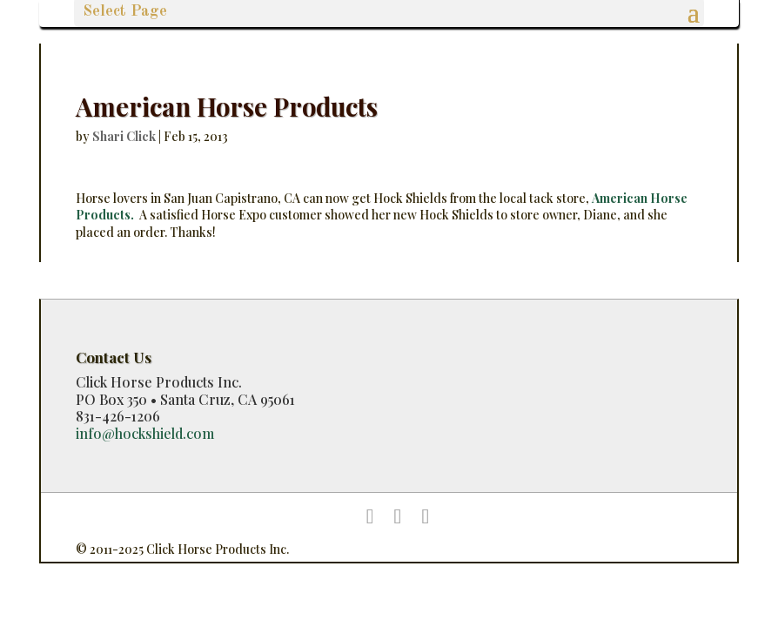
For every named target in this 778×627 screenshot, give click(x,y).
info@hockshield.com (145, 433)
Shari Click (124, 136)
